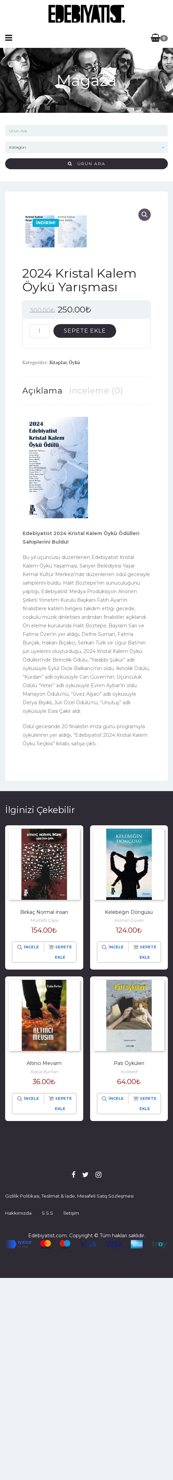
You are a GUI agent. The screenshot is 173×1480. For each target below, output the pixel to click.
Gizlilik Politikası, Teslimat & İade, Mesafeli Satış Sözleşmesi (69, 1398)
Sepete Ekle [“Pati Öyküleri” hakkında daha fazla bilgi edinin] (148, 1305)
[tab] (42, 592)
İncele (31, 1149)
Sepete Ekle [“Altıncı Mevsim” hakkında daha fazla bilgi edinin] (63, 1305)
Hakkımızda (18, 1415)
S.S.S (47, 1415)
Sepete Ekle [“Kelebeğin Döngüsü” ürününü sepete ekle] (148, 1154)
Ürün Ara (87, 163)
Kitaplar (58, 564)
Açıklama (42, 592)
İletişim (71, 1415)
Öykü (74, 564)
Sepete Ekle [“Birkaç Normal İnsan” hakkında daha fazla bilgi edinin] (63, 1154)
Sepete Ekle (85, 532)
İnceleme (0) (96, 592)
